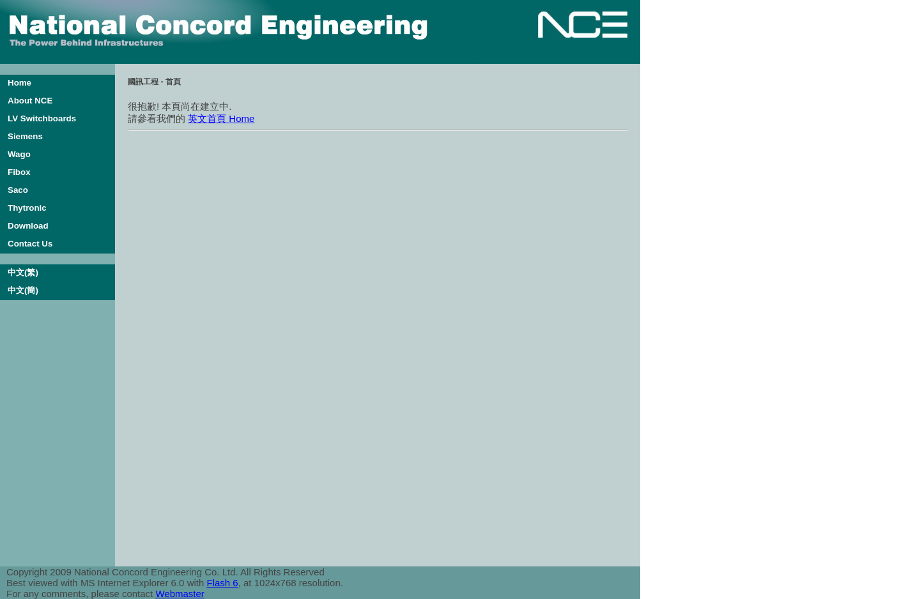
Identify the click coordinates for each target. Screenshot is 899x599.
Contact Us (30, 243)
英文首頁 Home (221, 118)
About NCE (30, 100)
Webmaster (179, 593)
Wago (19, 154)
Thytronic (27, 208)
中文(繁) (23, 272)
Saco (18, 190)
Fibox (19, 172)
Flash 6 (222, 582)
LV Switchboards (42, 118)
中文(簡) (23, 290)
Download (28, 226)
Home (19, 82)
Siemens (25, 136)
